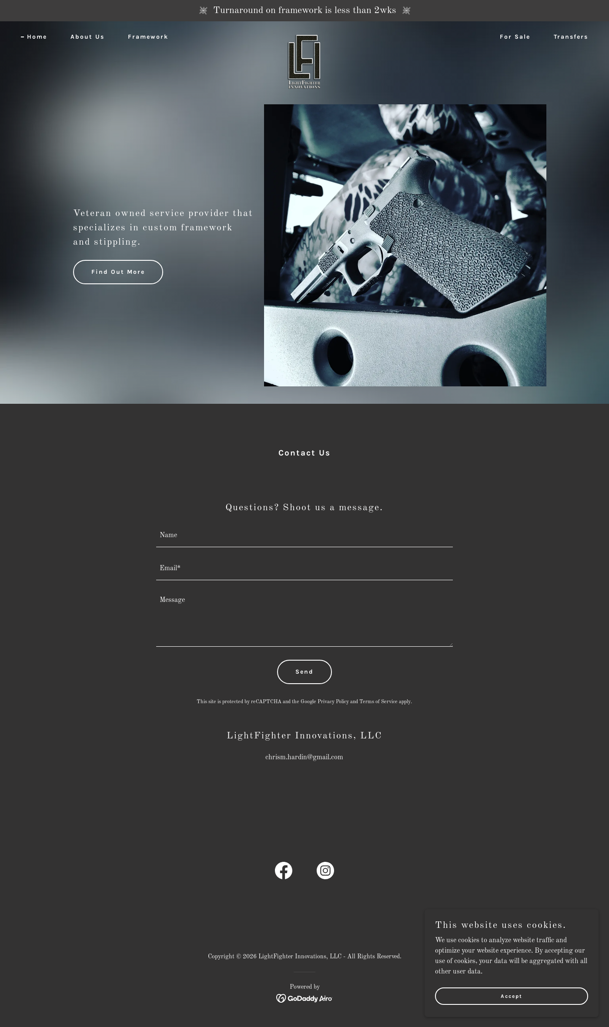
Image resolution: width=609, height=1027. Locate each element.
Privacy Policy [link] (333, 702)
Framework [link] (148, 36)
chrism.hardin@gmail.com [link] (304, 757)
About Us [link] (87, 36)
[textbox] (304, 536)
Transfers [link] (571, 36)
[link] (304, 35)
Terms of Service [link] (378, 702)
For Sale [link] (515, 36)
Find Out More (118, 272)
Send (304, 671)
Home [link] (37, 36)
